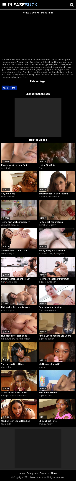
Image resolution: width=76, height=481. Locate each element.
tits (13, 88)
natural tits (11, 282)
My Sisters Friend (48, 392)
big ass (42, 282)
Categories (32, 473)
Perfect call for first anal (51, 222)
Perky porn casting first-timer (54, 279)
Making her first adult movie (15, 307)
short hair (21, 395)
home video (24, 338)
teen (5, 88)
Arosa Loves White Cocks (14, 392)
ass (3, 310)
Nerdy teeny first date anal (52, 250)
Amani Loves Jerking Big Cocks (55, 336)
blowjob (10, 253)
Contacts (44, 473)
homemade (54, 196)
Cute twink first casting (50, 307)
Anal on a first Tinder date (14, 250)
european (51, 282)
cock (3, 196)
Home (22, 473)
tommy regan (50, 310)
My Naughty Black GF (49, 364)
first (3, 168)
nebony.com (43, 93)
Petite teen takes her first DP (15, 279)
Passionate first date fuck (14, 165)
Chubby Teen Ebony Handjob (15, 421)
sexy (41, 367)
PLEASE (15, 5)
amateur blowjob (47, 253)
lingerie (60, 253)
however (11, 196)
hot (10, 367)
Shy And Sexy (8, 193)
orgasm (15, 225)
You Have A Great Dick (12, 364)
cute (9, 424)
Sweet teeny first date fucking (53, 193)
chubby (42, 424)
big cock (43, 338)
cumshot (43, 196)
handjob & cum (8, 395)
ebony (51, 338)
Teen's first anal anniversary (15, 222)
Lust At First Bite (47, 165)
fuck (8, 168)
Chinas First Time (48, 421)
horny (50, 424)
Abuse (54, 473)
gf (45, 367)
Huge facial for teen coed (14, 336)
